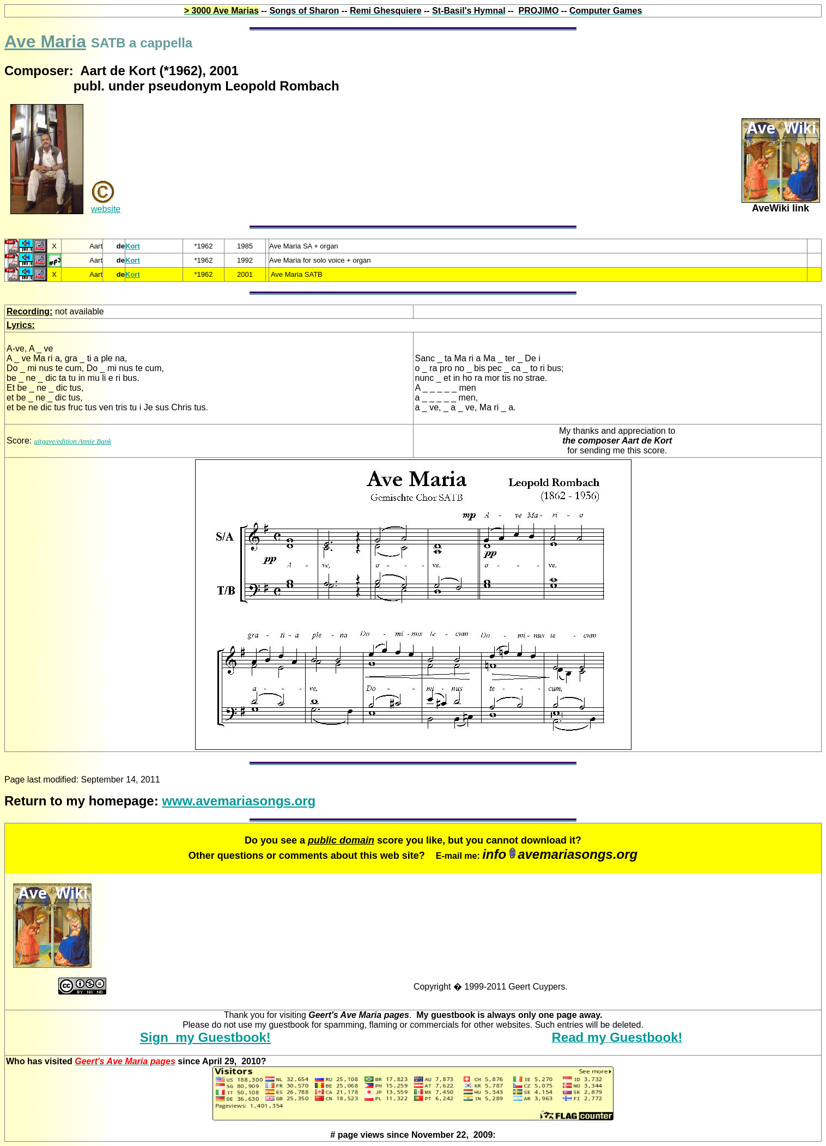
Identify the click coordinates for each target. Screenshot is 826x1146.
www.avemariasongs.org (238, 800)
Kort (132, 246)
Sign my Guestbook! (205, 1037)
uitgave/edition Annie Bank (72, 441)
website (105, 209)
